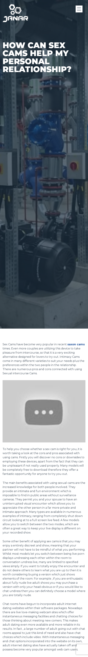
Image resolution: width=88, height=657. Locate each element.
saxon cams (76, 344)
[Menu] (79, 9)
